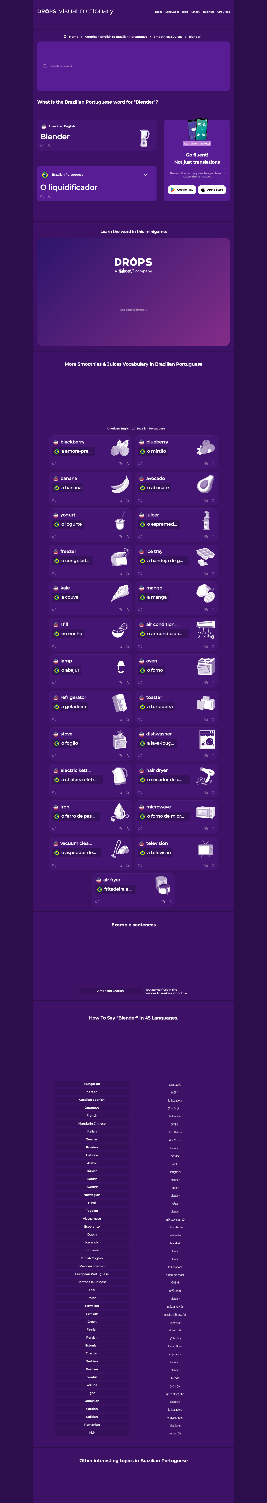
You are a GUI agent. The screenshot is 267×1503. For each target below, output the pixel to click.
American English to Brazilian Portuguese (116, 37)
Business (208, 11)
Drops (158, 11)
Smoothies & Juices (168, 37)
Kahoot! (195, 11)
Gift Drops (223, 11)
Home (73, 37)
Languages (172, 11)
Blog (185, 11)
